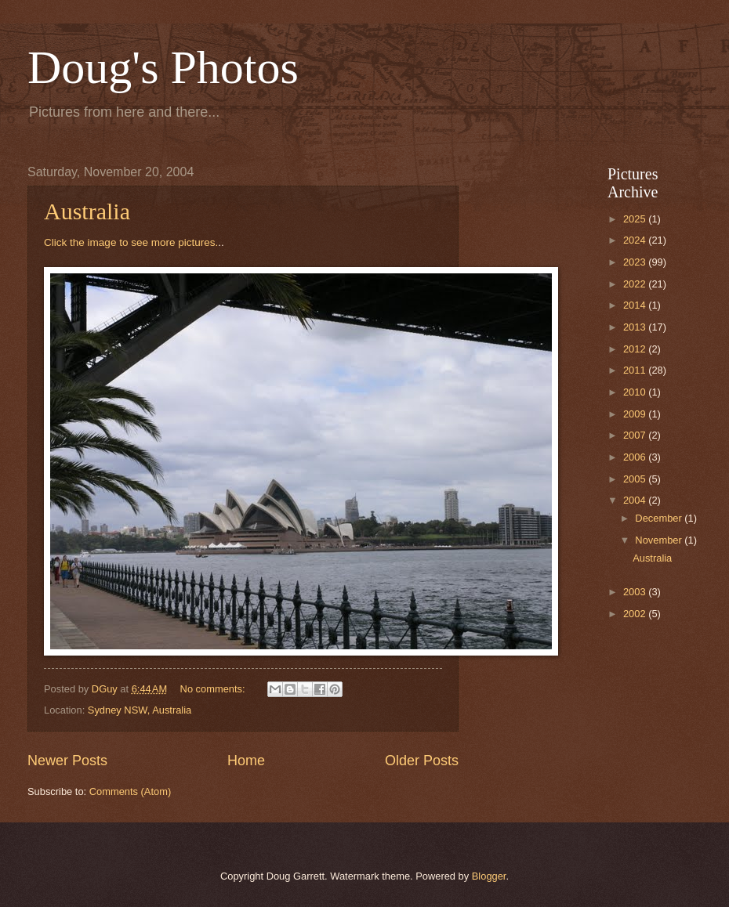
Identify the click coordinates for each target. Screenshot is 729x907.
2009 (635, 414)
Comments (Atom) (130, 791)
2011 (635, 370)
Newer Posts (67, 760)
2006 (635, 457)
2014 (635, 305)
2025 (635, 219)
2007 (635, 435)
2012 (635, 349)
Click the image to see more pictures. (131, 242)
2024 (635, 240)
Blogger (489, 876)
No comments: (214, 689)
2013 (635, 327)
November (659, 540)
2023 (635, 262)
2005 (635, 479)
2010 (635, 392)
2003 (635, 592)
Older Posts (422, 760)
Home (246, 760)
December (659, 518)
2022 (635, 284)
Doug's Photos (163, 67)
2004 (635, 500)
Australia (87, 211)
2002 (635, 614)
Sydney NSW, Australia (139, 710)
